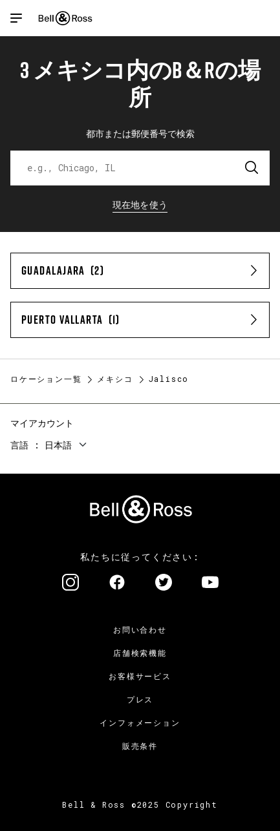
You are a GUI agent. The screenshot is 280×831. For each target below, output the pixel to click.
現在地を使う (140, 204)
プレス (140, 699)
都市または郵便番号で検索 (140, 133)
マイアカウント (42, 423)
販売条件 (140, 746)
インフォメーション (140, 722)
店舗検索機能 (140, 652)
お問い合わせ (140, 629)
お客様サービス (140, 676)
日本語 (58, 445)
